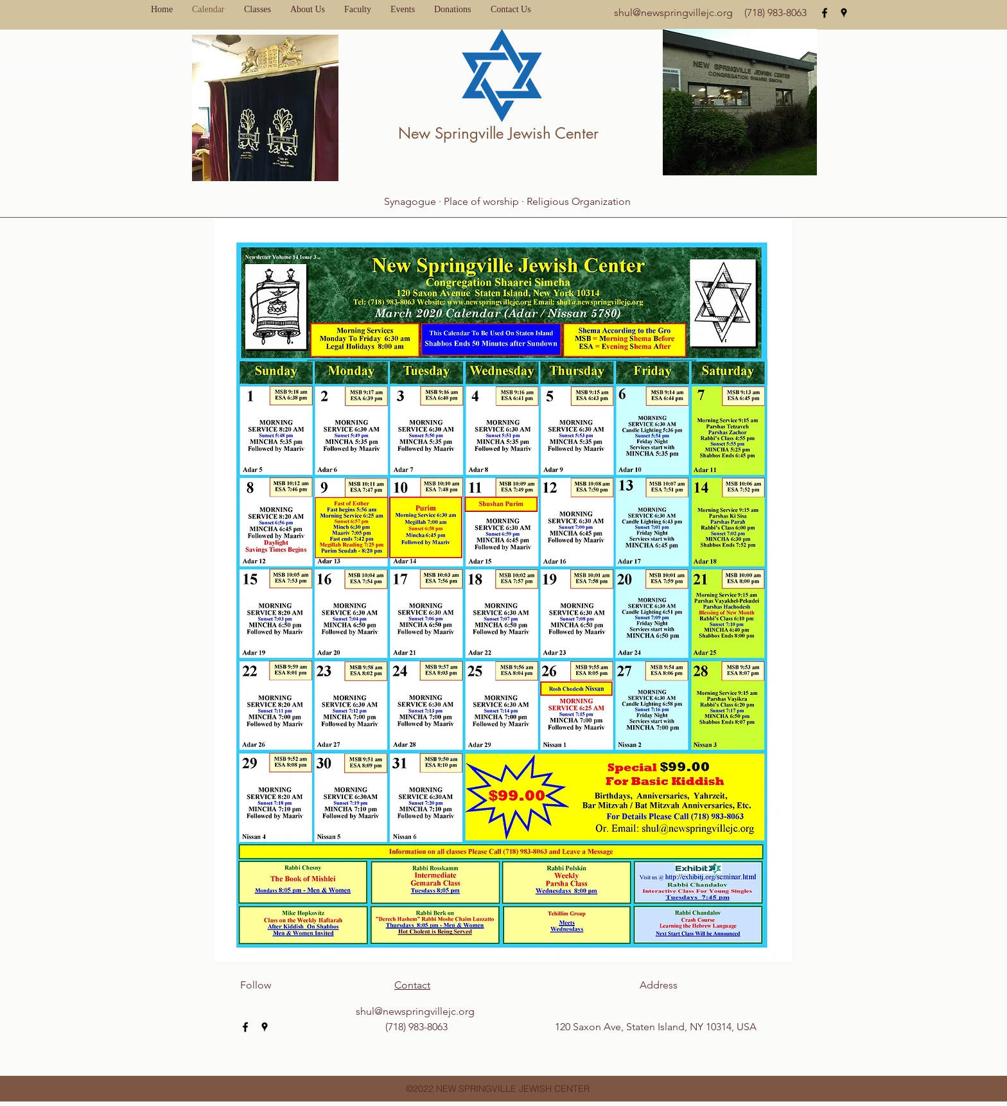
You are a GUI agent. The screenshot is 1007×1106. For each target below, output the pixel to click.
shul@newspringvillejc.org (673, 12)
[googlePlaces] (843, 12)
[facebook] (824, 12)
